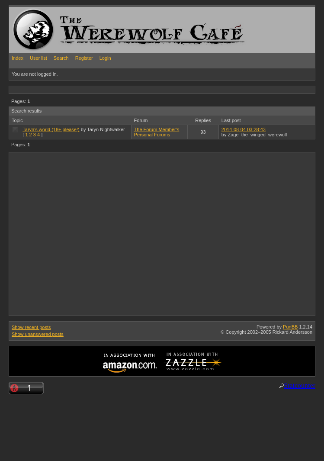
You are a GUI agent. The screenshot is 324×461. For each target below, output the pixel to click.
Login (105, 58)
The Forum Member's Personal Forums (157, 132)
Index (17, 58)
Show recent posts (31, 327)
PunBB (290, 326)
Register (84, 58)
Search (61, 58)
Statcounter (299, 385)
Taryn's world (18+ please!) (50, 129)
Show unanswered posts (38, 334)
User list (38, 58)
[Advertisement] (81, 233)
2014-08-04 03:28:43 (243, 129)
